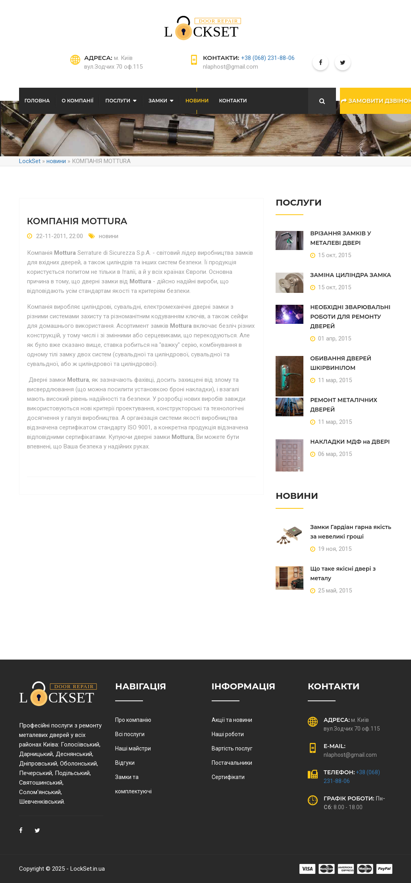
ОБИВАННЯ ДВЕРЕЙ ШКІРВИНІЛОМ (340, 363)
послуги (117, 101)
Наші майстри (133, 748)
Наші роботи (228, 734)
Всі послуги (130, 734)
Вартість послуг (232, 748)
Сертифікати (228, 777)
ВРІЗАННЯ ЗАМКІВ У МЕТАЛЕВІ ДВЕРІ (340, 238)
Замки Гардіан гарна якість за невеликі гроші (350, 531)
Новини (196, 101)
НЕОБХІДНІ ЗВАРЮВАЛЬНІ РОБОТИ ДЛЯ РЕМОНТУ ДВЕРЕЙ (350, 317)
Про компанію (133, 720)
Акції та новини (232, 720)
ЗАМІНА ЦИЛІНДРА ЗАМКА (350, 275)
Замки (158, 101)
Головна (37, 101)
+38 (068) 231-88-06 (268, 58)
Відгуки (125, 763)
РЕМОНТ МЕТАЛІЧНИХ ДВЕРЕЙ (343, 404)
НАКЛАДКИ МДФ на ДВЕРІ (350, 441)
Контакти (233, 101)
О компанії (77, 101)
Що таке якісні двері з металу (343, 573)
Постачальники (232, 763)
